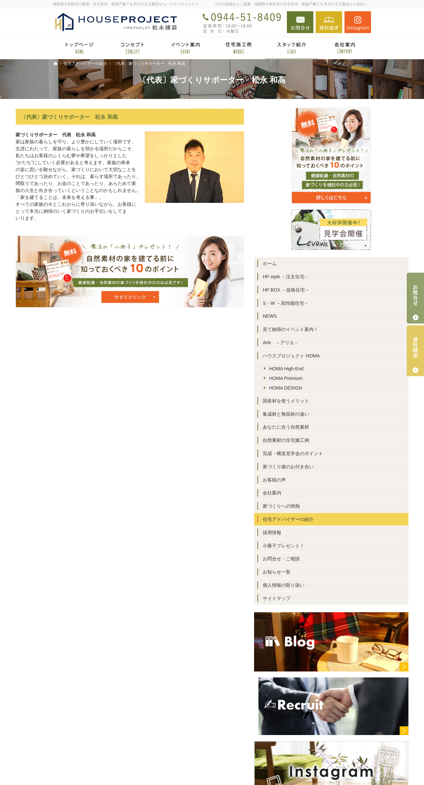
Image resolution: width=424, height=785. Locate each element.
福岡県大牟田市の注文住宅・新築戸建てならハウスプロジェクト (277, 769)
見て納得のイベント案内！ (328, 329)
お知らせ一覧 (314, 572)
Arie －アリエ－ (318, 342)
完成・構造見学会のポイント (330, 453)
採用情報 (309, 532)
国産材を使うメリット (323, 400)
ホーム (307, 263)
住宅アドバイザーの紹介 (325, 519)
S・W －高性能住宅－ (323, 303)
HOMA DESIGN (322, 388)
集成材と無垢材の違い (323, 414)
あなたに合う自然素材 (323, 427)
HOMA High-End (323, 368)
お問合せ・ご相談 (318, 558)
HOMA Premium (323, 378)
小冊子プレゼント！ (321, 545)
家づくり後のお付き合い (325, 466)
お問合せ (300, 22)
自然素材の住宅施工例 (323, 440)
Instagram (357, 22)
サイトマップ (314, 598)
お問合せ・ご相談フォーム (331, 744)
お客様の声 (311, 480)
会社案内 (309, 492)
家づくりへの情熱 (318, 506)
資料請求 (329, 22)
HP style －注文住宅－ (323, 276)
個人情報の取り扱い (321, 585)
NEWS (307, 316)
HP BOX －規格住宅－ (323, 290)
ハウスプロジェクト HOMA (328, 355)
